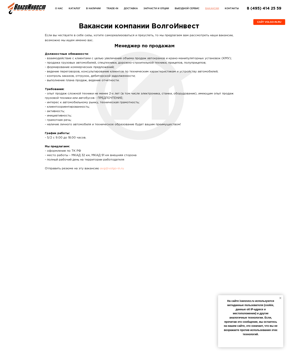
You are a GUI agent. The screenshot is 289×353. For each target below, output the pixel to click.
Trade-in (112, 8)
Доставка (131, 8)
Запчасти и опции (156, 8)
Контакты (232, 8)
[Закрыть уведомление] (280, 298)
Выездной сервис (187, 8)
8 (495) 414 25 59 (264, 8)
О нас (59, 8)
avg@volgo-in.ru (112, 168)
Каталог (74, 8)
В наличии (93, 8)
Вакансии (212, 8)
